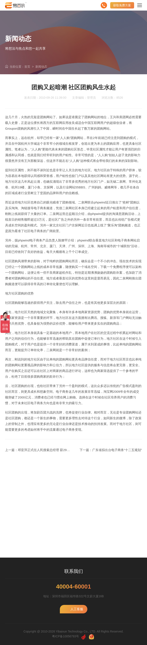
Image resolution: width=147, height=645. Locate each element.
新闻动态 (41, 66)
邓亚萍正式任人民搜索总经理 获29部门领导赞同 (52, 450)
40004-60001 (73, 587)
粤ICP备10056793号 (65, 636)
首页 (27, 66)
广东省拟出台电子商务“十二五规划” (117, 450)
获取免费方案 (122, 5)
